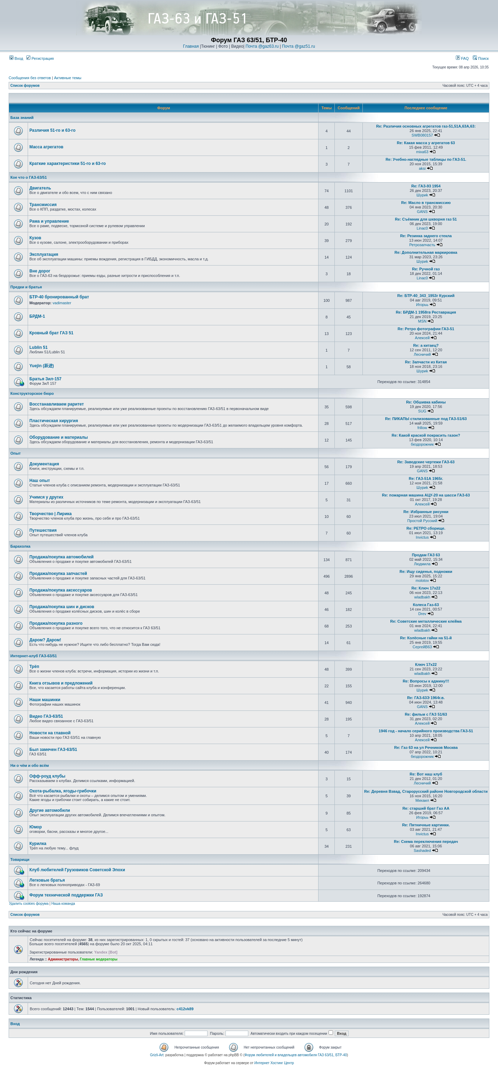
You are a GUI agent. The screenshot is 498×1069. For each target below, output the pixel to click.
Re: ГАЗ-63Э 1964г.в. (426, 698)
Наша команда (63, 903)
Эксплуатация (43, 254)
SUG (422, 411)
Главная (191, 46)
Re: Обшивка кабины (426, 402)
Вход (16, 58)
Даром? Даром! (45, 640)
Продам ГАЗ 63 (426, 555)
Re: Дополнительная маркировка (426, 252)
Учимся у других (46, 497)
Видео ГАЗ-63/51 (46, 716)
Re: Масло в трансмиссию (426, 203)
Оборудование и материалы (58, 437)
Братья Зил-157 (45, 379)
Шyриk (422, 195)
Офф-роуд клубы (47, 776)
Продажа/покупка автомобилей (61, 557)
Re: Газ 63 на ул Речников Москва (426, 747)
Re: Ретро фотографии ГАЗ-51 (426, 329)
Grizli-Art (157, 1055)
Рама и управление (49, 221)
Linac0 (422, 228)
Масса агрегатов (46, 147)
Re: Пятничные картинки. (426, 825)
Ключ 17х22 (426, 664)
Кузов (35, 237)
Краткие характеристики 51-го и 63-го (67, 163)
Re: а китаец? (426, 345)
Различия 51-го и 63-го (52, 130)
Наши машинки (44, 699)
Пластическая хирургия (53, 420)
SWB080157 (422, 135)
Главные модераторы (99, 959)
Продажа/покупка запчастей (58, 573)
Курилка (37, 843)
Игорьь (422, 305)
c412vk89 (185, 1009)
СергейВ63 (422, 647)
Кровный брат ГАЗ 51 (51, 333)
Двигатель (40, 188)
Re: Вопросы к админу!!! (426, 681)
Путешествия (43, 530)
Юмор (35, 827)
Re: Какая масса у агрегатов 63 (426, 143)
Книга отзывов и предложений (61, 683)
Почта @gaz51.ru (298, 46)
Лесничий (422, 354)
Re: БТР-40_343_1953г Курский (426, 296)
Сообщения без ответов (30, 78)
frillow (422, 428)
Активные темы (67, 78)
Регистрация (40, 58)
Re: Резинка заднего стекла (426, 236)
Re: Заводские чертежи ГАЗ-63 (426, 462)
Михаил (422, 800)
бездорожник (422, 444)
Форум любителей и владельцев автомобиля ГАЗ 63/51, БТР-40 (296, 1055)
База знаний (22, 117)
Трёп (34, 666)
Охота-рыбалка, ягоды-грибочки (62, 791)
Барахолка (20, 546)
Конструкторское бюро (32, 393)
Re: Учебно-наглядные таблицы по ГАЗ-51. (426, 159)
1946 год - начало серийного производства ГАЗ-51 (426, 731)
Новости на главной (50, 733)
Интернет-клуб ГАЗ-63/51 (33, 656)
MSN (422, 321)
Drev (422, 614)
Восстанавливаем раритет (56, 404)
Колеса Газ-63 (426, 605)
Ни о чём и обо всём (29, 765)
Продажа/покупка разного (55, 623)
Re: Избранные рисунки (426, 512)
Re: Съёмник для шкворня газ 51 (426, 219)
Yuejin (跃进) (41, 365)
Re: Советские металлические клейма (426, 621)
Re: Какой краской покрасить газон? (426, 435)
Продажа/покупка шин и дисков (61, 606)
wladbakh (422, 597)
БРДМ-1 (37, 316)
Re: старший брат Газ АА (426, 808)
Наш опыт (39, 480)
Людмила (422, 564)
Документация (44, 464)
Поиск (481, 58)
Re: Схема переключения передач (426, 841)
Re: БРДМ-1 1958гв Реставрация (426, 312)
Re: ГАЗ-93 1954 (426, 186)
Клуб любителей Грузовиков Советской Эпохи (77, 869)
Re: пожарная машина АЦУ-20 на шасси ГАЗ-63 (426, 495)
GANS (422, 212)
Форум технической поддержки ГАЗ (66, 895)
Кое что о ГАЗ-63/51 (28, 177)
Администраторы (63, 959)
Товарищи (19, 859)
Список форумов (25, 85)
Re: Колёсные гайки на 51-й (426, 638)
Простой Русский (422, 521)
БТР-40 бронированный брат (59, 297)
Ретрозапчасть (422, 245)
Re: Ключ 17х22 (426, 588)
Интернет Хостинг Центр (274, 1063)
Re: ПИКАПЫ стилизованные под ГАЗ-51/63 (426, 419)
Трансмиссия (43, 204)
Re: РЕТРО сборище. (425, 528)
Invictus (422, 537)
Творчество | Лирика (50, 513)
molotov (422, 580)
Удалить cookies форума (28, 903)
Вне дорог (39, 271)
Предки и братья (26, 287)
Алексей (422, 338)
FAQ (462, 58)
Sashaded (422, 850)
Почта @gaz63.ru (262, 46)
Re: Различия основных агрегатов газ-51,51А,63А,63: (426, 126)
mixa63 (422, 152)
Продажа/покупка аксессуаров (60, 590)
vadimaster (62, 303)
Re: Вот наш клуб (426, 774)
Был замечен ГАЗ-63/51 (53, 749)
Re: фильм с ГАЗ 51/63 (426, 714)
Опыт (15, 453)
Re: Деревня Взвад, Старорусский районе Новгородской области (426, 791)
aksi (422, 168)
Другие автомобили (49, 810)
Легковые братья (47, 880)
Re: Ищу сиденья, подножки (425, 571)
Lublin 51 (38, 347)
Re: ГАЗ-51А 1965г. (426, 478)
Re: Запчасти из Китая (426, 362)
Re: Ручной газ (426, 269)
